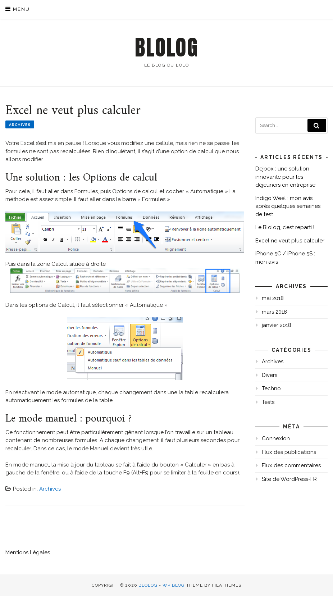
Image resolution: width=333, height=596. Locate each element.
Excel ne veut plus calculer (289, 240)
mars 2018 (274, 312)
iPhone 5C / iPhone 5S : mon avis (285, 257)
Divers (269, 375)
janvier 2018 (276, 325)
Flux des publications (289, 452)
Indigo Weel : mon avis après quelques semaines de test (287, 206)
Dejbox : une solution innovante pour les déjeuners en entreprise (285, 176)
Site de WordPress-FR (289, 479)
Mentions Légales (27, 552)
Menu (17, 9)
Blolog (166, 47)
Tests (268, 402)
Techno (271, 388)
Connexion (276, 438)
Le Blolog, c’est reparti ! (284, 227)
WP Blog (174, 585)
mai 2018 (273, 298)
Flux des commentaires (291, 465)
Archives (20, 125)
